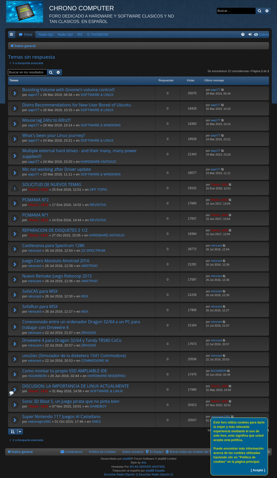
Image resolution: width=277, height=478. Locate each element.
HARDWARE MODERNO (106, 376)
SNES (96, 421)
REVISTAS (98, 205)
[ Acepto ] (258, 470)
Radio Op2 (65, 34)
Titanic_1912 (38, 189)
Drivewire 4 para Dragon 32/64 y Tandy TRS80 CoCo (72, 340)
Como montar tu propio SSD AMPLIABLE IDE (64, 371)
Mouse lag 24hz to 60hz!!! (46, 120)
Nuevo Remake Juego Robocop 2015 (57, 276)
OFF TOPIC (99, 189)
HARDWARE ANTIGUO (98, 162)
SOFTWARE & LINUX (97, 95)
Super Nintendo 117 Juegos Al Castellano (61, 416)
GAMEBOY (98, 406)
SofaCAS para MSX (39, 291)
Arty (144, 462)
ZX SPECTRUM (93, 250)
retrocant (34, 250)
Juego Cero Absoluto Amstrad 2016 (55, 261)
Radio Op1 (46, 34)
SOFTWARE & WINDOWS (101, 125)
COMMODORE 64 (95, 361)
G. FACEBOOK (98, 34)
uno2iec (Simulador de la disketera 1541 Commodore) (74, 355)
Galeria (264, 34)
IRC (80, 34)
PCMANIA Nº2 (35, 200)
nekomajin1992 (39, 421)
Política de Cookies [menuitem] (102, 452)
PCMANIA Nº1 (35, 215)
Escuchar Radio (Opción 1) (121, 474)
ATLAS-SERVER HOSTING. (148, 466)
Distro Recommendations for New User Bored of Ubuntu (76, 105)
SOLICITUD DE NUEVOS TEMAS (51, 184)
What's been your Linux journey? (53, 135)
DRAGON (88, 333)
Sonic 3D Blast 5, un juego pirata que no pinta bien (70, 401)
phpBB (127, 458)
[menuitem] (25, 34)
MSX (84, 296)
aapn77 (33, 95)
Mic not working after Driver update (56, 169)
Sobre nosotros (133, 452)
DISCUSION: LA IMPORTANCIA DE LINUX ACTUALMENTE (75, 386)
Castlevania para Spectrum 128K (53, 245)
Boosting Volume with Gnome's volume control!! (68, 89)
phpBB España (155, 470)
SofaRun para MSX (40, 306)
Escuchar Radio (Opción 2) (156, 474)
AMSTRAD (89, 266)
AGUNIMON (37, 376)
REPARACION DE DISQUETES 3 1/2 (54, 230)
